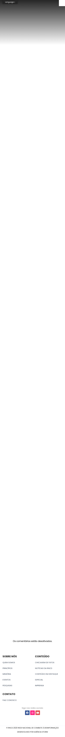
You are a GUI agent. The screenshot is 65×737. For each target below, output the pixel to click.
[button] (32, 728)
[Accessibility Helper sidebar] (62, 3)
